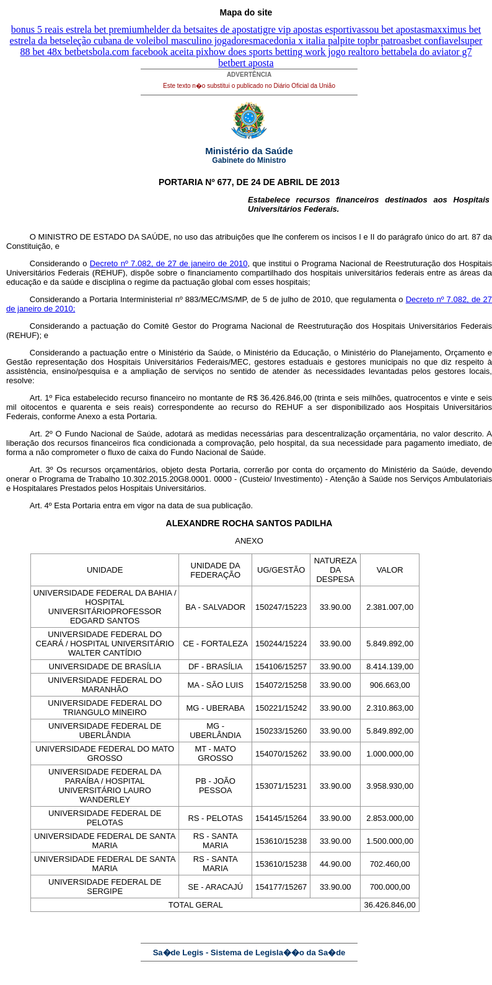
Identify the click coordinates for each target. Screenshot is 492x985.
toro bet (378, 51)
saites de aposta (227, 29)
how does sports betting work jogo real (286, 51)
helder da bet (170, 29)
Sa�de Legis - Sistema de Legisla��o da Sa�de (249, 952)
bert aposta (252, 63)
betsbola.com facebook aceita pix (143, 51)
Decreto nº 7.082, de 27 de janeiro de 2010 (169, 263)
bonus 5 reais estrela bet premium (78, 29)
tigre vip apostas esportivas (311, 29)
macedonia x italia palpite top (311, 40)
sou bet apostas (395, 29)
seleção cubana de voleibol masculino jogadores (157, 40)
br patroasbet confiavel (415, 40)
